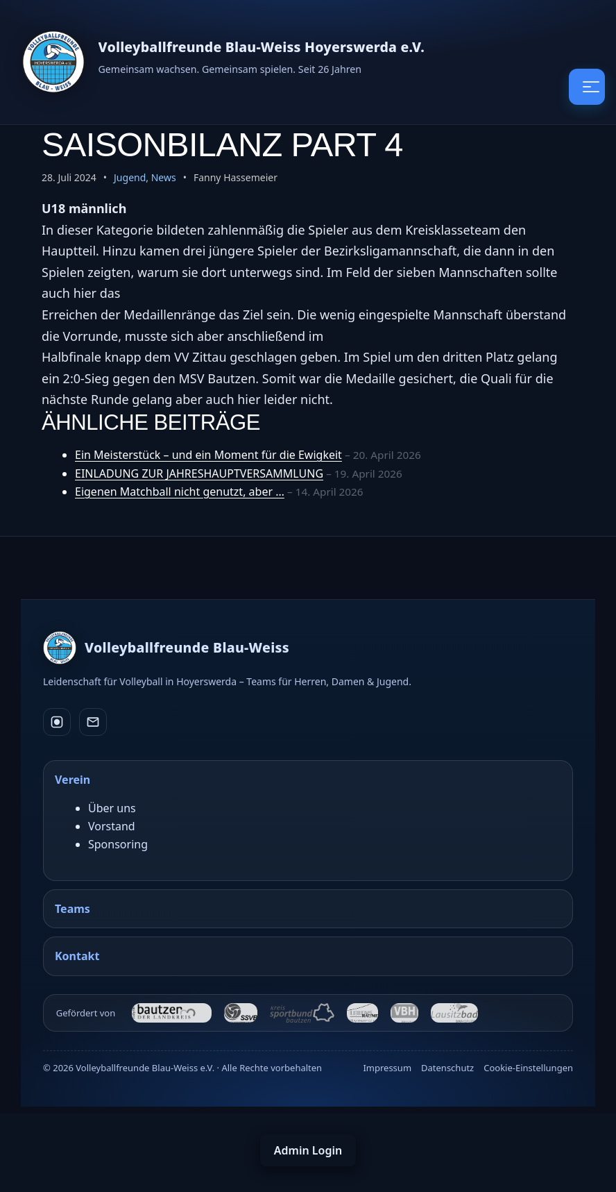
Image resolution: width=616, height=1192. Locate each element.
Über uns (112, 808)
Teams (72, 908)
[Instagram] (57, 722)
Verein (72, 779)
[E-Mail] (93, 722)
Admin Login (308, 1150)
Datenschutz (447, 1067)
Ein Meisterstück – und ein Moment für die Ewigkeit (208, 454)
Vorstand (111, 826)
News (163, 177)
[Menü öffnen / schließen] (587, 87)
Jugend (130, 177)
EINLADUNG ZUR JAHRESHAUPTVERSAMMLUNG (199, 473)
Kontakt (77, 956)
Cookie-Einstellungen (528, 1067)
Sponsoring (118, 844)
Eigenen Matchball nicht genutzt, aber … (179, 491)
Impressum (387, 1067)
